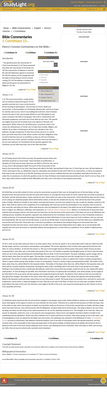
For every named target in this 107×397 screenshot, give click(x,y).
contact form (89, 380)
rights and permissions (53, 376)
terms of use (21, 376)
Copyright (44, 80)
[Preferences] (104, 9)
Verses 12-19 (8, 154)
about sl (78, 376)
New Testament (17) (47, 94)
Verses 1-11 (7, 95)
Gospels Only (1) (46, 97)
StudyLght (15, 4)
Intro (7, 58)
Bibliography (44, 82)
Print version (44, 75)
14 (10, 53)
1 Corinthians (19, 31)
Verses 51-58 (8, 296)
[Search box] (46, 65)
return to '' (27, 89)
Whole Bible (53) (46, 91)
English (37, 28)
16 (50, 53)
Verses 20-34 (8, 188)
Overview (43, 77)
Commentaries (21, 28)
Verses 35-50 (8, 239)
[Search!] (56, 65)
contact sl (68, 376)
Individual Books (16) (48, 101)
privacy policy (34, 376)
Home (6, 28)
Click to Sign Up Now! (94, 2)
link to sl (87, 376)
